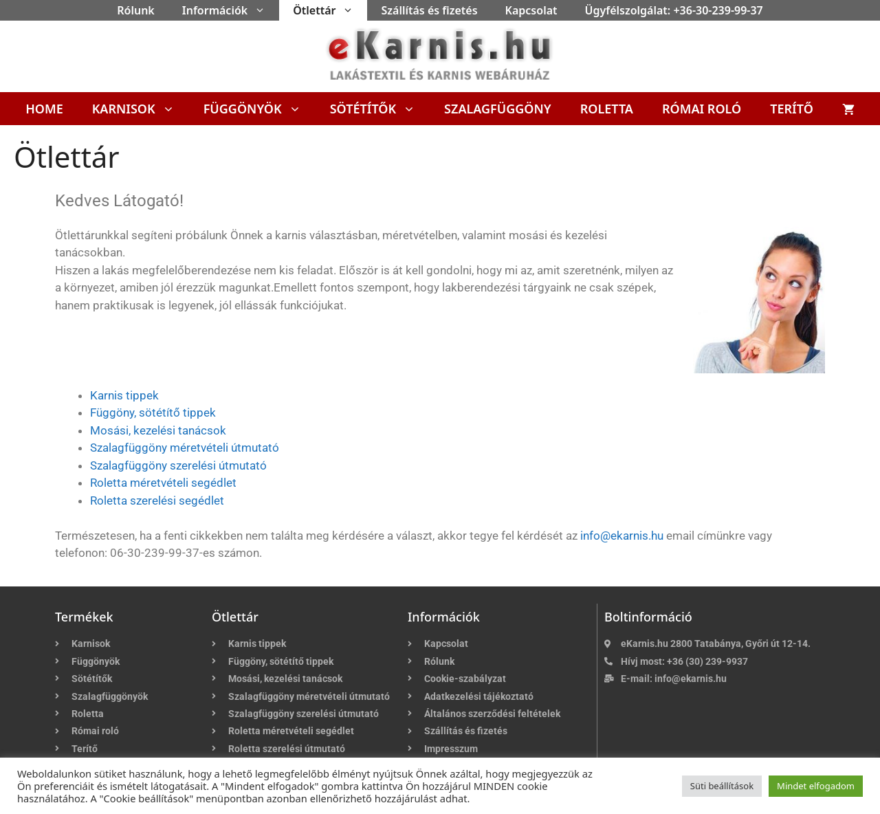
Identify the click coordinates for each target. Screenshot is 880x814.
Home (44, 108)
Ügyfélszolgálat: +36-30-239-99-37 (674, 10)
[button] (263, 10)
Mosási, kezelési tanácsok (158, 430)
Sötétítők (380, 108)
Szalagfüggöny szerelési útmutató (178, 465)
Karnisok (140, 108)
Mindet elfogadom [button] (816, 786)
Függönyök (260, 108)
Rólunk (136, 10)
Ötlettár (330, 10)
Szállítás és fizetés (429, 10)
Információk (230, 10)
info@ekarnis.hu (621, 535)
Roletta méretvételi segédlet (163, 483)
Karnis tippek (124, 395)
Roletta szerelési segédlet (157, 500)
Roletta (606, 108)
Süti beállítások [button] (722, 786)
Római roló (701, 108)
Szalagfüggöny (497, 108)
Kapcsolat (531, 10)
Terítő (791, 108)
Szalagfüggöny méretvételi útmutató (184, 447)
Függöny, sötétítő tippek (153, 412)
